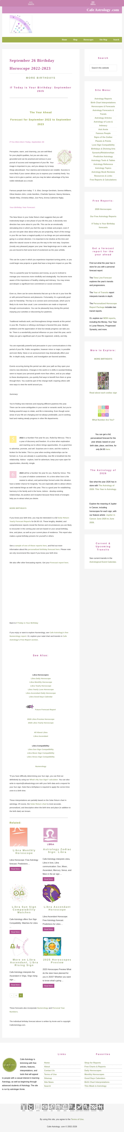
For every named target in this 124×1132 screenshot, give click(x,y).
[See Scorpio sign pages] (72, 1112)
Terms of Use (50, 1074)
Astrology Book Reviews (103, 172)
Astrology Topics (103, 168)
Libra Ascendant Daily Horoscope (41, 693)
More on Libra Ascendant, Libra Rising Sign (24, 962)
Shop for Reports (93, 1063)
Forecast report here (59, 563)
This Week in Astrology (96, 1086)
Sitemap (48, 1078)
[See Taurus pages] (30, 1112)
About (47, 1067)
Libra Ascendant (40, 736)
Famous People (103, 133)
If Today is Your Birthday (27, 623)
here (108, 449)
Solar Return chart (38, 804)
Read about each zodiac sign (103, 393)
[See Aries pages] (23, 1112)
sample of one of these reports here (31, 546)
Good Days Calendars (95, 1078)
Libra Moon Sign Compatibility (40, 753)
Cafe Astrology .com (28, 23)
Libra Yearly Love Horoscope (41, 689)
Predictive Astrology (103, 156)
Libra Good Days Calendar (40, 697)
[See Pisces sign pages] (100, 1112)
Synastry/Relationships (103, 153)
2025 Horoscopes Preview (57, 961)
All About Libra (40, 732)
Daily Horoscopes (93, 1070)
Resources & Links (103, 176)
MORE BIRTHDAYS (40, 77)
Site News (49, 1082)
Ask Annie (103, 129)
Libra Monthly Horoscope (40, 682)
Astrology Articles (103, 118)
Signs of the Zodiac (103, 137)
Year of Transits (101, 292)
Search (47, 1086)
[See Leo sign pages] (51, 1112)
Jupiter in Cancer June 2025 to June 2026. (102, 519)
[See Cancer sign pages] (44, 1112)
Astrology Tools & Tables (103, 160)
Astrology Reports (103, 99)
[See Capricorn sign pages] (86, 1112)
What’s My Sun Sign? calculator (44, 780)
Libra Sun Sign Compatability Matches (24, 910)
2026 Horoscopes (103, 209)
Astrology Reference (103, 164)
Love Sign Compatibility (103, 145)
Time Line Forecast (103, 278)
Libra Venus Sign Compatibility (41, 757)
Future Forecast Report (45, 709)
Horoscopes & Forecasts (103, 106)
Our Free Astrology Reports (103, 216)
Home (47, 1063)
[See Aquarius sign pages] (93, 1112)
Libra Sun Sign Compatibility (41, 749)
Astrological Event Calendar (103, 562)
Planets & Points (103, 141)
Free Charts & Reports (95, 1067)
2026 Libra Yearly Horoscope (41, 723)
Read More (15, 869)
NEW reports (109, 318)
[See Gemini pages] (37, 1112)
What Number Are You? (103, 420)
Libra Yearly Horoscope (40, 686)
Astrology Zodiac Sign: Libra (57, 850)
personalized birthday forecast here (44, 549)
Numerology (40, 766)
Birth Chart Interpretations (103, 103)
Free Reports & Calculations (103, 180)
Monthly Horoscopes (94, 1074)
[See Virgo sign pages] (58, 1112)
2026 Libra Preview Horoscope (40, 719)
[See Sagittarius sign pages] (79, 1112)
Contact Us (49, 1070)
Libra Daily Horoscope (41, 678)
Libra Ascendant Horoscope (57, 908)
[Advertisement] (41, 592)
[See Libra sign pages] (65, 1112)
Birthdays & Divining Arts (103, 149)
